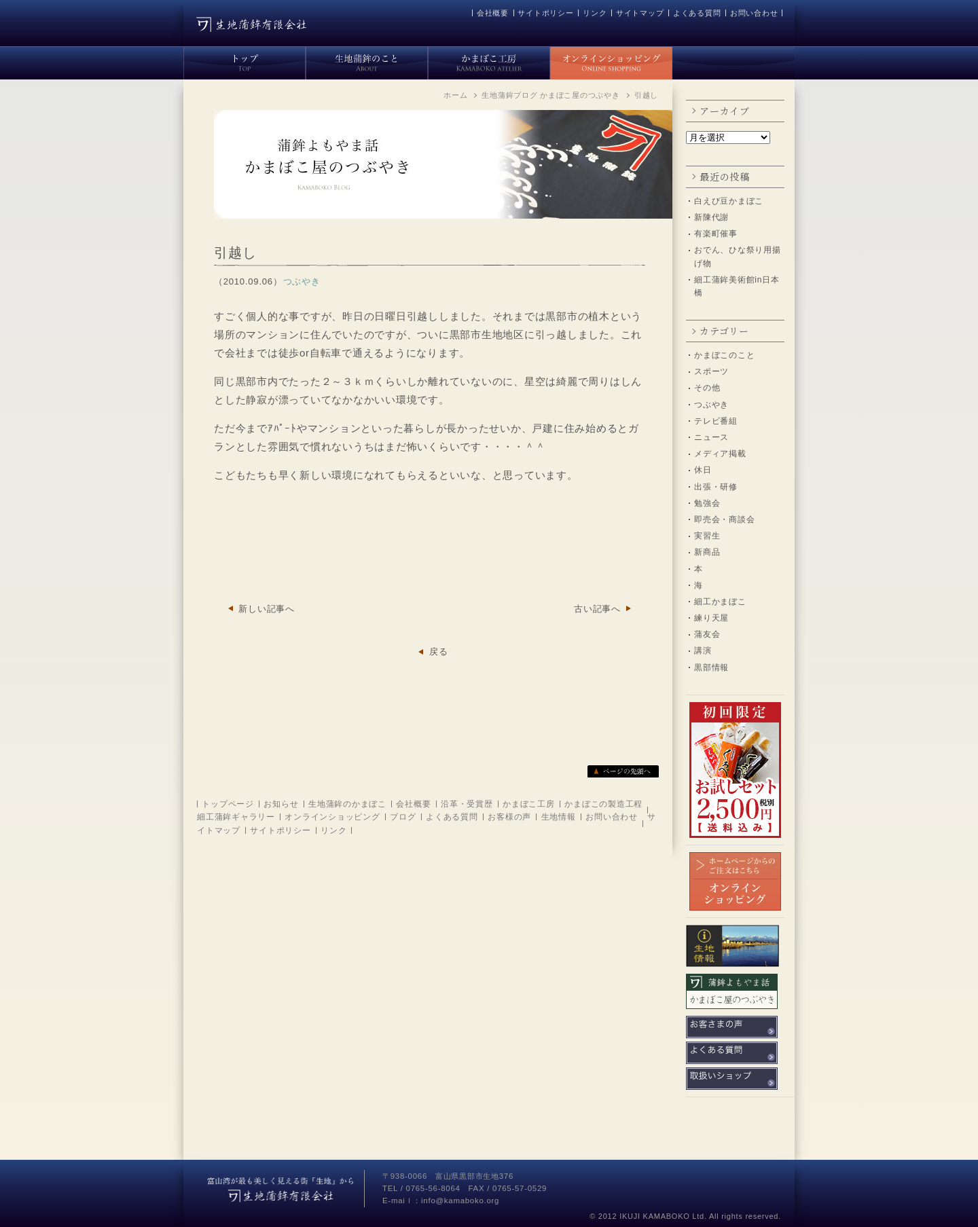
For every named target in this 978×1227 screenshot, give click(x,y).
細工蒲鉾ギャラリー (236, 817)
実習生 (707, 536)
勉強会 (707, 503)
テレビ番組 (716, 421)
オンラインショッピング (332, 817)
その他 (707, 387)
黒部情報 (711, 667)
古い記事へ (597, 609)
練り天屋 (711, 618)
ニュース (711, 437)
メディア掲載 (720, 453)
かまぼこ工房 (529, 804)
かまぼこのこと (724, 355)
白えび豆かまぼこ (728, 201)
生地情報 (558, 817)
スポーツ (711, 371)
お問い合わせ (754, 13)
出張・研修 (716, 487)
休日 (703, 470)
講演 (703, 650)
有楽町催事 (716, 233)
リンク (594, 13)
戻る (438, 651)
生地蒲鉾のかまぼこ (347, 804)
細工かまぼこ (720, 601)
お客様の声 (509, 817)
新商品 (707, 552)
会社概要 (493, 13)
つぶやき (711, 404)
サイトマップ (640, 13)
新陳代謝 (711, 217)
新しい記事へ (266, 609)
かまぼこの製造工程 (603, 804)
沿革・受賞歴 (467, 804)
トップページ (228, 804)
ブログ (403, 817)
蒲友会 (707, 634)
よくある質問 (697, 13)
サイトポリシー (545, 13)
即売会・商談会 (724, 519)
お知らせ (281, 804)
